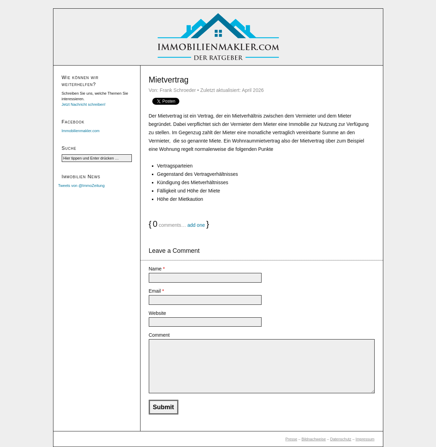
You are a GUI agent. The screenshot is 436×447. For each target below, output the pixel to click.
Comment (159, 335)
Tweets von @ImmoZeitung (81, 185)
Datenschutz (340, 439)
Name (157, 269)
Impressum (365, 439)
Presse (291, 439)
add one (196, 225)
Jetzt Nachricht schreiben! (84, 104)
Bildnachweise (313, 439)
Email (156, 291)
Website (157, 313)
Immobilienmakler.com (81, 131)
